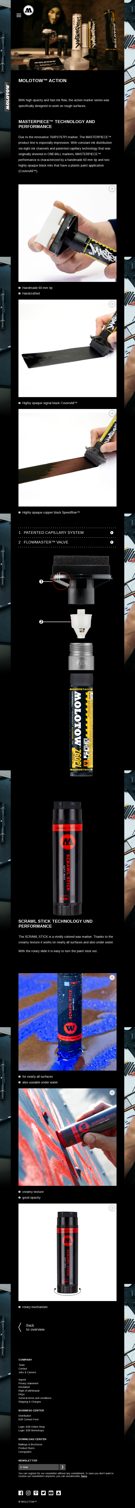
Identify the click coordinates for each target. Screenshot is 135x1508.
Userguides (24, 1451)
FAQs (21, 1394)
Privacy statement (28, 1383)
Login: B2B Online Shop (31, 1426)
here (84, 1476)
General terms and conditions (35, 1398)
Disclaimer (24, 1387)
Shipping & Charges (29, 1401)
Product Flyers (26, 1448)
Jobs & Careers (27, 1372)
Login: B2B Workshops (31, 1430)
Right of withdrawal (28, 1390)
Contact (22, 1368)
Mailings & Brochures (30, 1444)
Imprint (22, 1379)
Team (21, 1365)
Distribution (24, 1415)
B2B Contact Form (28, 1419)
